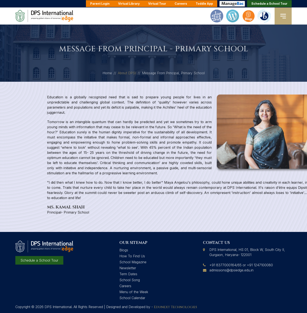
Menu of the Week (133, 292)
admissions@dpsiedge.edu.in (231, 270)
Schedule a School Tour (269, 3)
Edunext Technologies (175, 307)
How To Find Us (132, 256)
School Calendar (132, 298)
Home (107, 74)
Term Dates (128, 274)
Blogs (123, 250)
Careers (125, 286)
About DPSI (127, 74)
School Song (129, 280)
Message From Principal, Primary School (173, 74)
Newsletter (127, 268)
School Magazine (132, 262)
